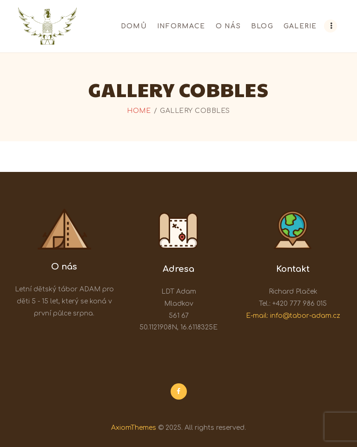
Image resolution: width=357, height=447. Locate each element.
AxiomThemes (133, 427)
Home (139, 110)
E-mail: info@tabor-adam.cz (293, 315)
